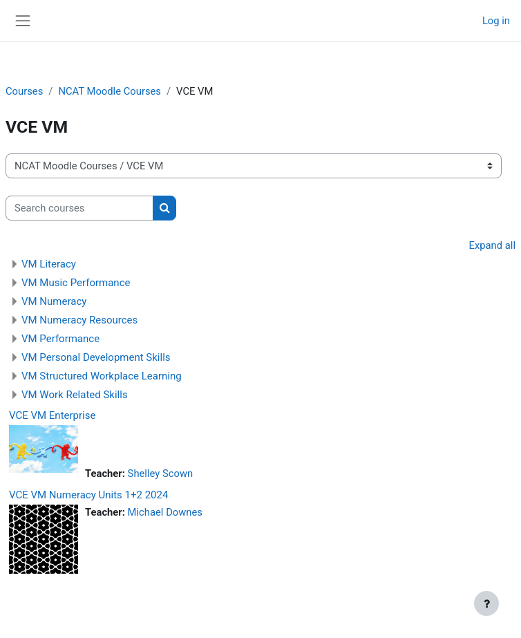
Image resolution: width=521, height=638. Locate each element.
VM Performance (60, 338)
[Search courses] (79, 208)
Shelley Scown (160, 473)
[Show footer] (486, 603)
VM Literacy (48, 264)
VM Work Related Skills (74, 394)
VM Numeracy (53, 301)
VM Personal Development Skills (96, 357)
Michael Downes (165, 512)
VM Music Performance (75, 282)
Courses (24, 91)
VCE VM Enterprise (52, 415)
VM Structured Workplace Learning (101, 376)
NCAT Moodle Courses (109, 91)
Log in (496, 21)
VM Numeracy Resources (79, 320)
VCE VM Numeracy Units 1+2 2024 (88, 495)
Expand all (492, 245)
